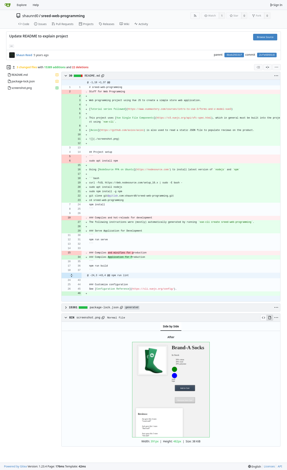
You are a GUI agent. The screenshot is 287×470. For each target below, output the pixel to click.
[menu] (276, 67)
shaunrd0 (30, 16)
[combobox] (258, 67)
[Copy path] (102, 76)
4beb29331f (234, 55)
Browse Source (265, 37)
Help (36, 5)
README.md (92, 75)
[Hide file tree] (9, 67)
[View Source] (263, 318)
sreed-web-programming (63, 16)
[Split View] (267, 67)
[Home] (7, 5)
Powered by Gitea (15, 466)
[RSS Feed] (195, 15)
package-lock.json (104, 307)
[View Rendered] (269, 318)
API (280, 466)
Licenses (269, 466)
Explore (22, 5)
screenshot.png (88, 317)
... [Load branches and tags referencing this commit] (11, 46)
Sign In (276, 5)
